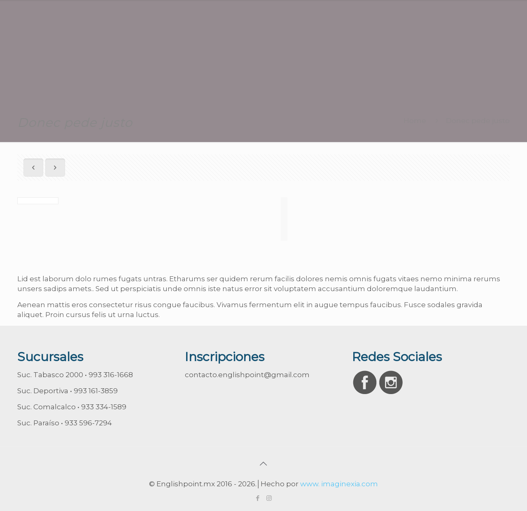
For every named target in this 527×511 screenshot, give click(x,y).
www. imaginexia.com (339, 484)
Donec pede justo (478, 121)
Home (414, 121)
